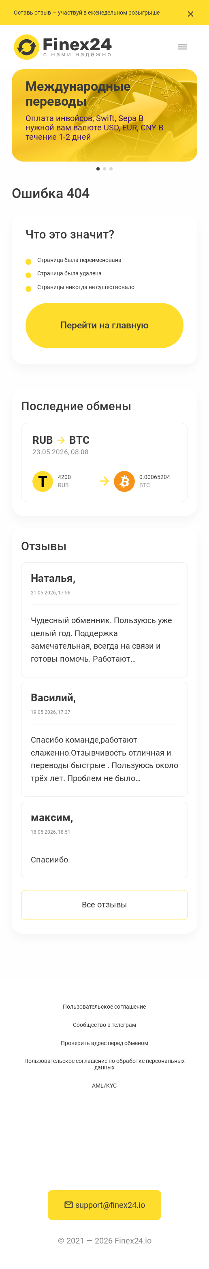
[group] (105, 115)
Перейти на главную (104, 325)
